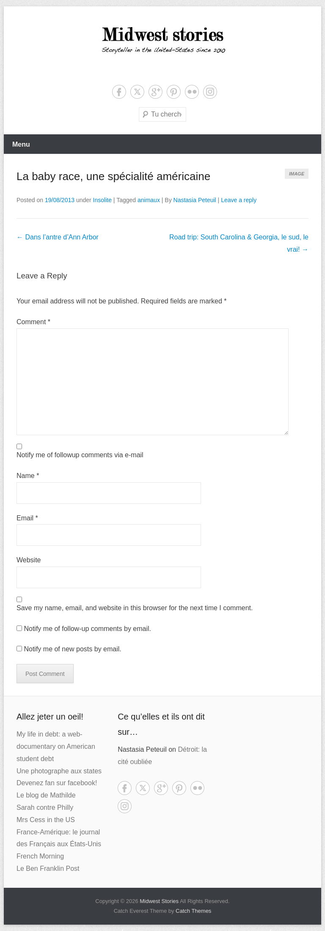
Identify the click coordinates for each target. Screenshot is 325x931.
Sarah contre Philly (45, 807)
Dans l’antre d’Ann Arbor (58, 237)
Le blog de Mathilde (46, 795)
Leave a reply (238, 200)
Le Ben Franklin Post (48, 868)
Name (28, 475)
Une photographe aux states (59, 771)
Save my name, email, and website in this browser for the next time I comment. (135, 607)
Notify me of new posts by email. (72, 649)
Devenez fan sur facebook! (57, 782)
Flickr (192, 92)
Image (296, 173)
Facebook (119, 92)
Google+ (155, 92)
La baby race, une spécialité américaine (113, 176)
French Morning (40, 856)
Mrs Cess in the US (46, 819)
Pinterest (174, 92)
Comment (33, 321)
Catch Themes (193, 911)
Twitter (137, 92)
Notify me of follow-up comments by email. (87, 628)
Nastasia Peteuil (195, 200)
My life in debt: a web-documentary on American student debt (56, 746)
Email (27, 518)
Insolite (102, 200)
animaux (149, 200)
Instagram (210, 92)
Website (29, 560)
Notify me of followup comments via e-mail (80, 455)
